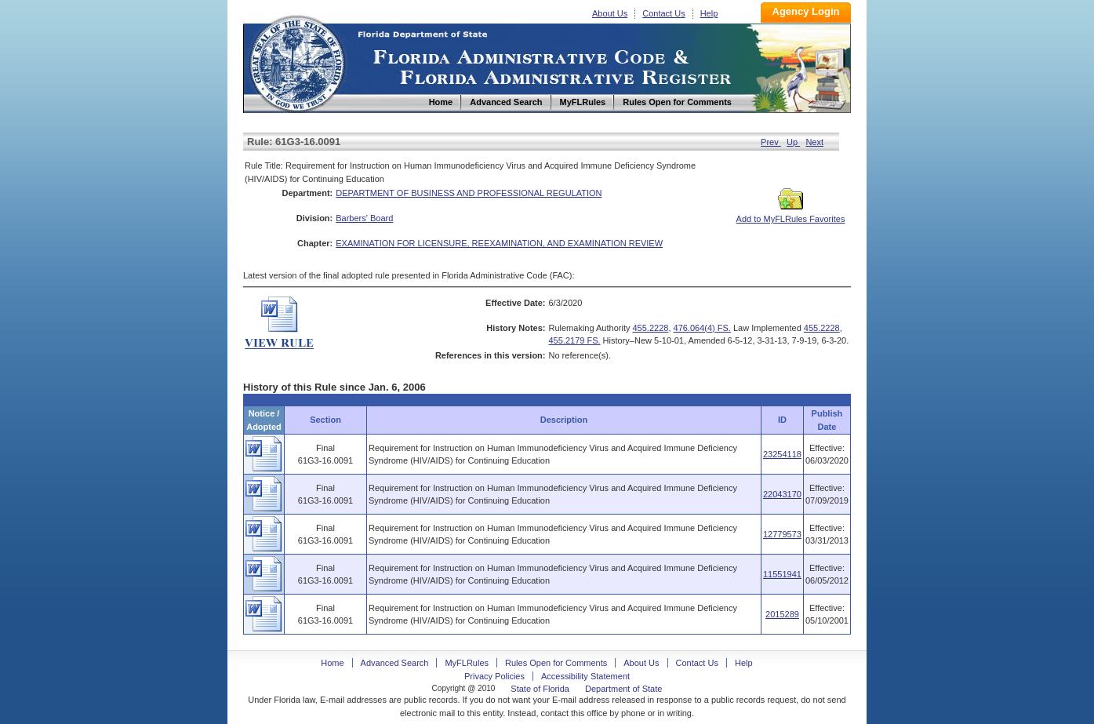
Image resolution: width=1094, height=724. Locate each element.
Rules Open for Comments (556, 663)
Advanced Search (395, 663)
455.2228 (651, 328)
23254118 (782, 454)
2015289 (782, 614)
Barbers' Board (364, 218)
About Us (609, 13)
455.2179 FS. (575, 340)
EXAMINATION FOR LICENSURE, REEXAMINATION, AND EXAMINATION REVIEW (499, 243)
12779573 (782, 534)
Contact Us (663, 13)
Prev (771, 142)
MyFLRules (467, 663)
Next (814, 142)
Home (296, 61)
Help (709, 13)
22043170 (782, 494)
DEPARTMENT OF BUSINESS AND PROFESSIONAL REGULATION (469, 193)
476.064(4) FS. (702, 328)
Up (793, 142)
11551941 (782, 574)
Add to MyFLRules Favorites (790, 214)
